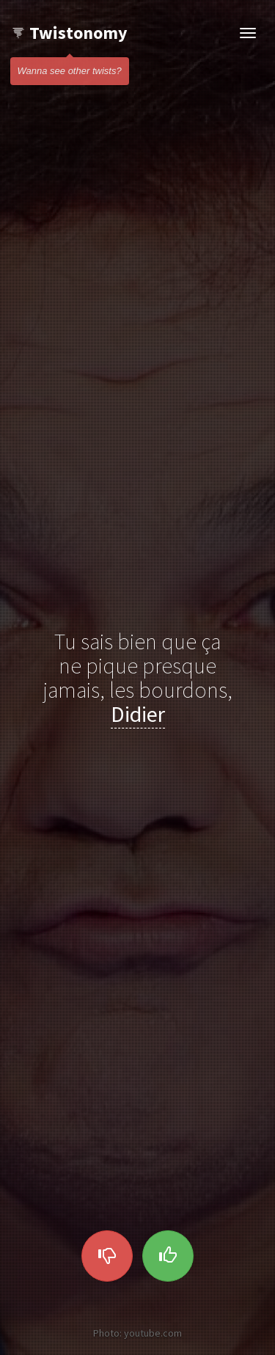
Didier (138, 714)
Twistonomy (69, 32)
